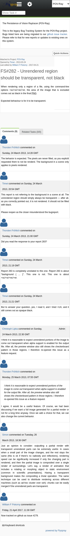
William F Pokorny (19, 65)
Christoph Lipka (10, 329)
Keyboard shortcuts (13, 525)
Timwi (12, 62)
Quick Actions (60, 53)
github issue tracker (57, 34)
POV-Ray (21, 59)
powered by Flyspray (56, 530)
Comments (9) (9, 131)
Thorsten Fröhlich (11, 147)
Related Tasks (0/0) (31, 132)
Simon (5, 434)
